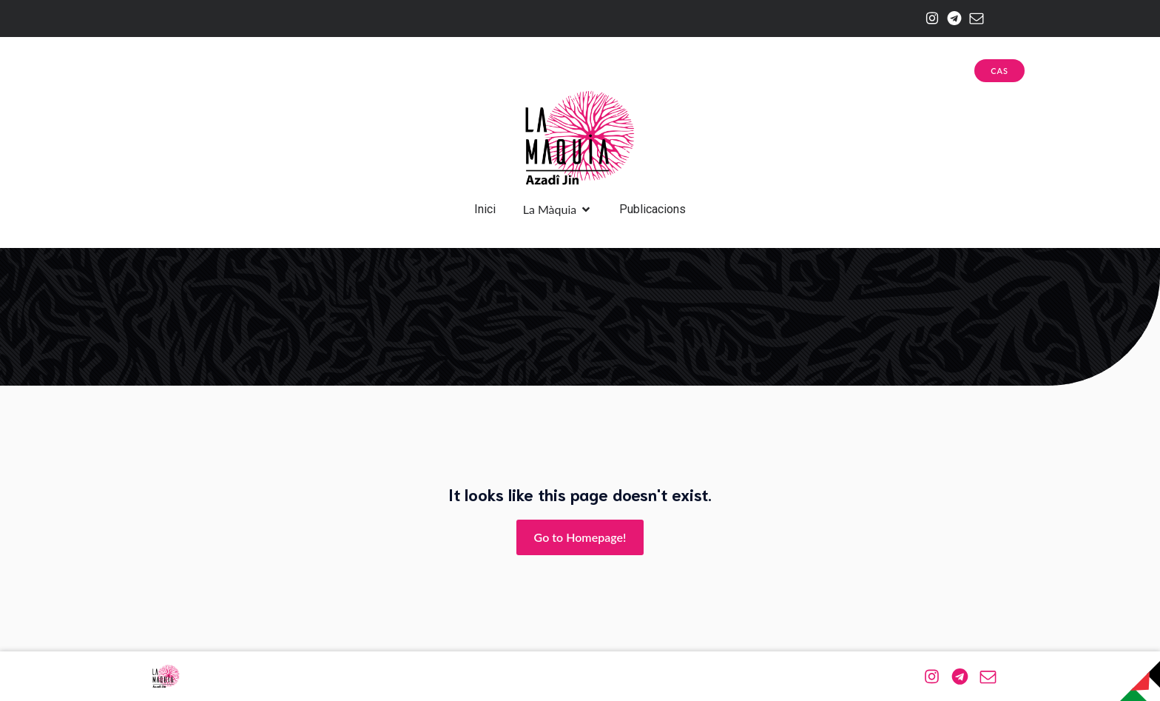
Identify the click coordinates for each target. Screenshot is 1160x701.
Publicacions (652, 209)
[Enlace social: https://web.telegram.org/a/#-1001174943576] (951, 18)
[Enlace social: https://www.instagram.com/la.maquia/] (928, 18)
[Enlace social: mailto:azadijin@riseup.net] (973, 18)
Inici (485, 209)
